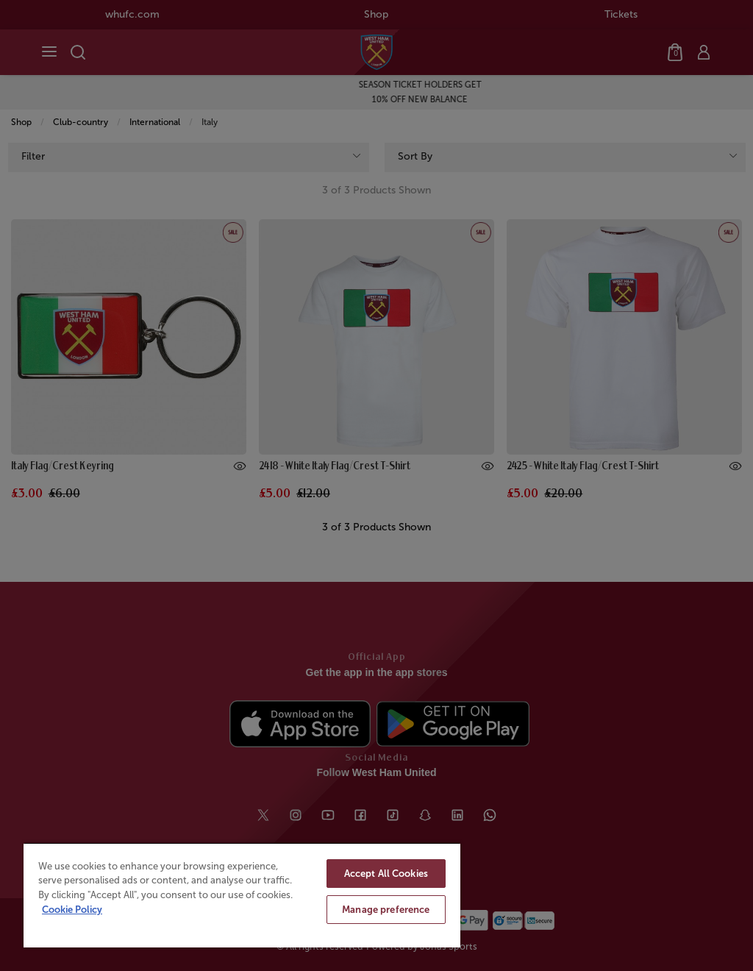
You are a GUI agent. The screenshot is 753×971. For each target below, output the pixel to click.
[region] (242, 894)
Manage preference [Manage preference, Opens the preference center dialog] (385, 909)
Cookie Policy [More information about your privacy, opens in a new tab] (72, 909)
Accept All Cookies (386, 873)
